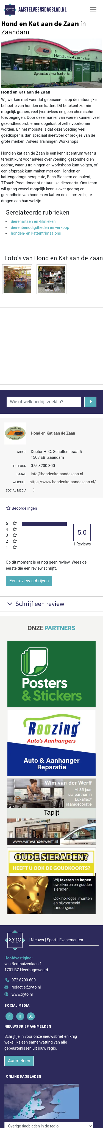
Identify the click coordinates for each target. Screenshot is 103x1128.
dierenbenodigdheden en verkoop (40, 227)
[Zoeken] (90, 402)
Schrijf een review (35, 603)
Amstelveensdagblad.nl (42, 9)
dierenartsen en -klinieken (33, 221)
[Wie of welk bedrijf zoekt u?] (44, 402)
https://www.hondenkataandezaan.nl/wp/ (66, 482)
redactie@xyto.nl (26, 987)
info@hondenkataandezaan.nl (57, 474)
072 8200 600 (24, 980)
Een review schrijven (29, 580)
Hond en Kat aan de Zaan (53, 433)
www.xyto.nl (22, 994)
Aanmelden (19, 1060)
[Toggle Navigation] (93, 10)
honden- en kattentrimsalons (36, 233)
